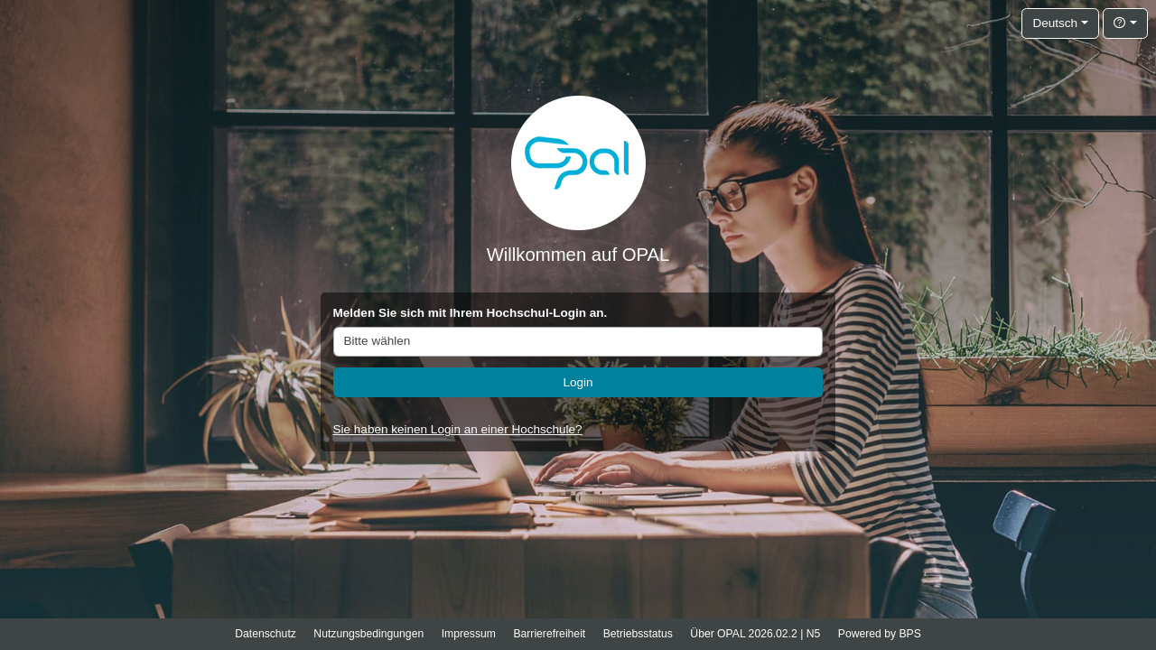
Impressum (469, 633)
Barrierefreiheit (549, 633)
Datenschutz (265, 633)
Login (577, 382)
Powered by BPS (879, 633)
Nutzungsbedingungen (368, 633)
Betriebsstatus (638, 633)
